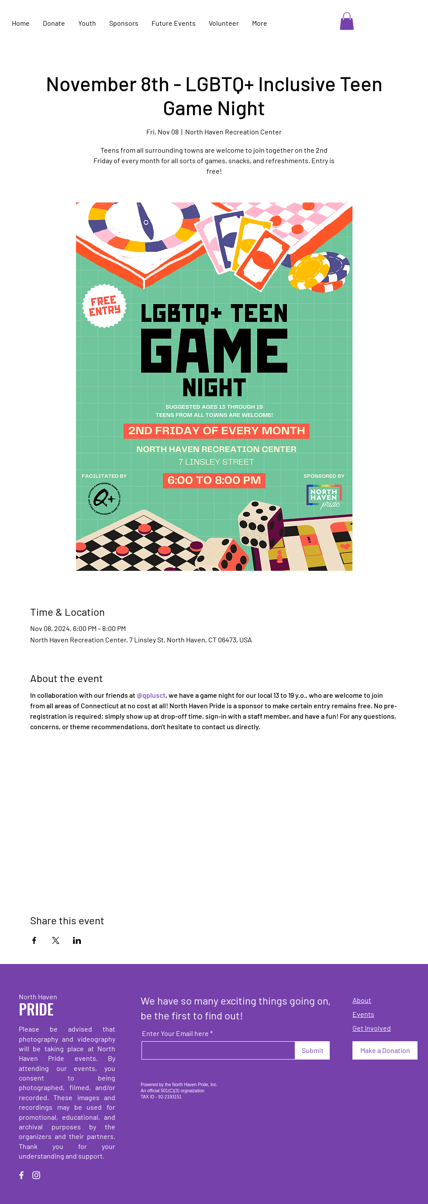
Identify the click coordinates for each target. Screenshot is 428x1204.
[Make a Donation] (385, 1050)
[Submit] (312, 1050)
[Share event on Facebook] (34, 940)
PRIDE (36, 1009)
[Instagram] (36, 1175)
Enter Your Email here (175, 1033)
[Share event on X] (56, 940)
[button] (346, 21)
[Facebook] (21, 1175)
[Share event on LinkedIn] (77, 940)
